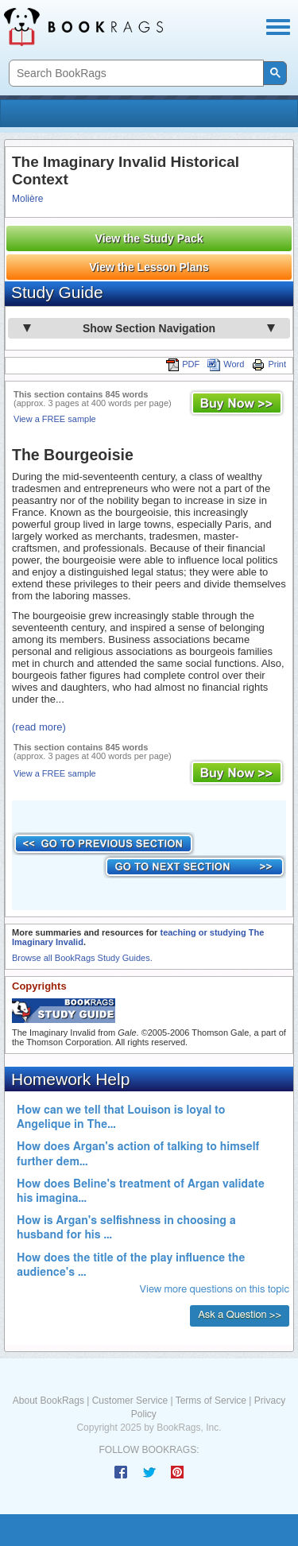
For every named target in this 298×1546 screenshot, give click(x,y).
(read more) (39, 727)
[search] (135, 73)
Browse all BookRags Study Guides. (82, 958)
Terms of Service (211, 1400)
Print (269, 364)
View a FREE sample (55, 419)
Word (225, 364)
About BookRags (48, 1400)
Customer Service (130, 1400)
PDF (182, 364)
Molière (27, 198)
